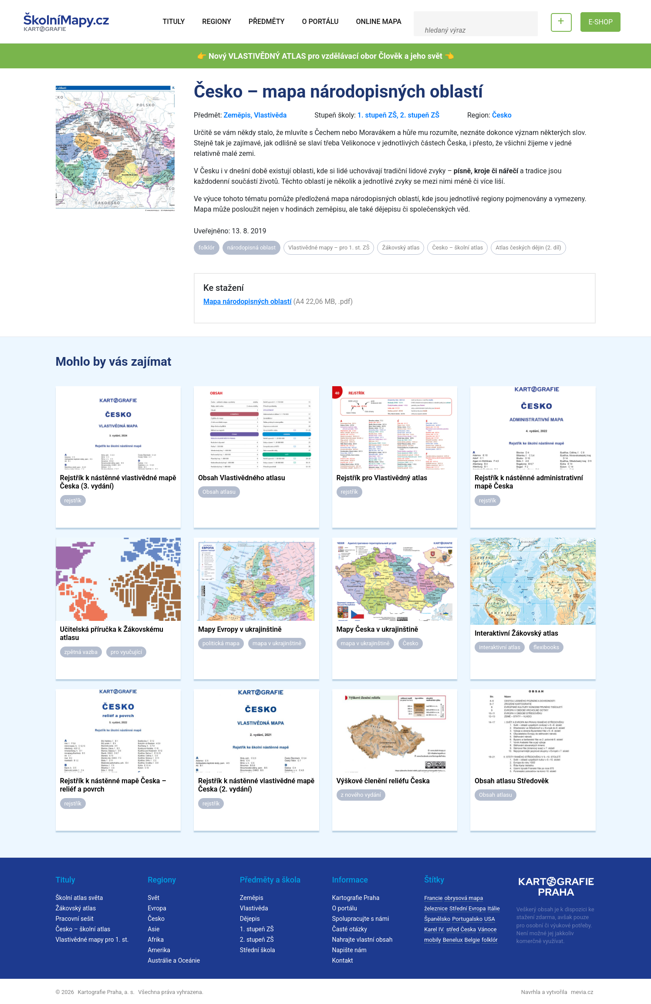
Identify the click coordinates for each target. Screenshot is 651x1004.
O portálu (320, 21)
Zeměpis (236, 115)
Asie (153, 929)
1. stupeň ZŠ (377, 115)
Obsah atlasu (219, 492)
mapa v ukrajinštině (277, 643)
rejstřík (72, 500)
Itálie (494, 908)
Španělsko (437, 919)
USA (489, 919)
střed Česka (461, 929)
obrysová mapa (463, 898)
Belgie (472, 940)
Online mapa (378, 21)
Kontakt (342, 960)
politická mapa (220, 643)
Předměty (267, 21)
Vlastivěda (270, 115)
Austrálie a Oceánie (174, 960)
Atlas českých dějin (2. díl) (528, 247)
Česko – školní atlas (457, 247)
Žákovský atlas (400, 247)
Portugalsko (467, 919)
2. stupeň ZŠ (419, 115)
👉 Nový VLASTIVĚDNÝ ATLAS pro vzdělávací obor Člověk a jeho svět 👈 (325, 56)
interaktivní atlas (499, 647)
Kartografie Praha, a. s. (106, 992)
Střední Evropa (467, 908)
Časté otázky (349, 929)
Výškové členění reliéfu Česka (383, 781)
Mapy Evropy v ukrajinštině (240, 629)
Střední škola (257, 950)
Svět (153, 897)
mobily (432, 940)
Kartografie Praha (356, 897)
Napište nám (349, 950)
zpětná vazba (81, 652)
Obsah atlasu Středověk (512, 781)
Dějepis (250, 918)
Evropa (157, 908)
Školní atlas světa (79, 897)
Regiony (216, 21)
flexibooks (546, 647)
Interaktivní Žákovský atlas (516, 633)
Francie (433, 898)
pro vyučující (126, 652)
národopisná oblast (251, 247)
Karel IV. (434, 929)
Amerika (159, 950)
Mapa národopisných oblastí (247, 301)
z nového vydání (361, 795)
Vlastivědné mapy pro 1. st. (92, 939)
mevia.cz (582, 992)
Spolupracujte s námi (360, 918)
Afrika (156, 939)
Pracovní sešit (75, 918)
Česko (502, 115)
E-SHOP (600, 22)
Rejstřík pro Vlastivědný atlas (382, 478)
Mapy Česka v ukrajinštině (377, 629)
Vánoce (487, 929)
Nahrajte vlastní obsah (362, 939)
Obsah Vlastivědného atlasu (241, 478)
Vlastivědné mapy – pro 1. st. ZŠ (329, 247)
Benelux (453, 940)
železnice (436, 908)
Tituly (174, 21)
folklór (207, 247)
